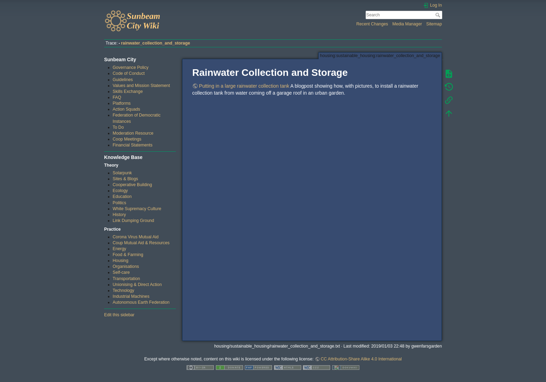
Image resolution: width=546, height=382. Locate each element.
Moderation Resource (133, 133)
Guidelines (123, 79)
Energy (119, 248)
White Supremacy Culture (137, 208)
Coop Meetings (127, 139)
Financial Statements (133, 145)
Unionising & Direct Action (137, 284)
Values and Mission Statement (141, 85)
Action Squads (126, 109)
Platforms (122, 103)
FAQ (117, 97)
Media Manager (407, 24)
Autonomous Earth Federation (141, 302)
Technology (123, 290)
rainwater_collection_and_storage (155, 43)
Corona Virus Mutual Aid (136, 236)
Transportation (126, 278)
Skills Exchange (128, 91)
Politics (119, 202)
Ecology (120, 190)
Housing (120, 260)
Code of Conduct (129, 73)
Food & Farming (128, 254)
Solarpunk (122, 172)
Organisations (126, 266)
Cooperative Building (132, 184)
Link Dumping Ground (133, 220)
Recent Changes (372, 24)
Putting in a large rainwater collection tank (244, 86)
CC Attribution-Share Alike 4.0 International (361, 359)
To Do (118, 127)
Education (122, 196)
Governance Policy (131, 67)
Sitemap (434, 24)
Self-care (121, 272)
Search (438, 15)
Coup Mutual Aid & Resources (141, 242)
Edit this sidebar (119, 314)
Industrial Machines (131, 296)
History (119, 214)
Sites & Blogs (125, 178)
